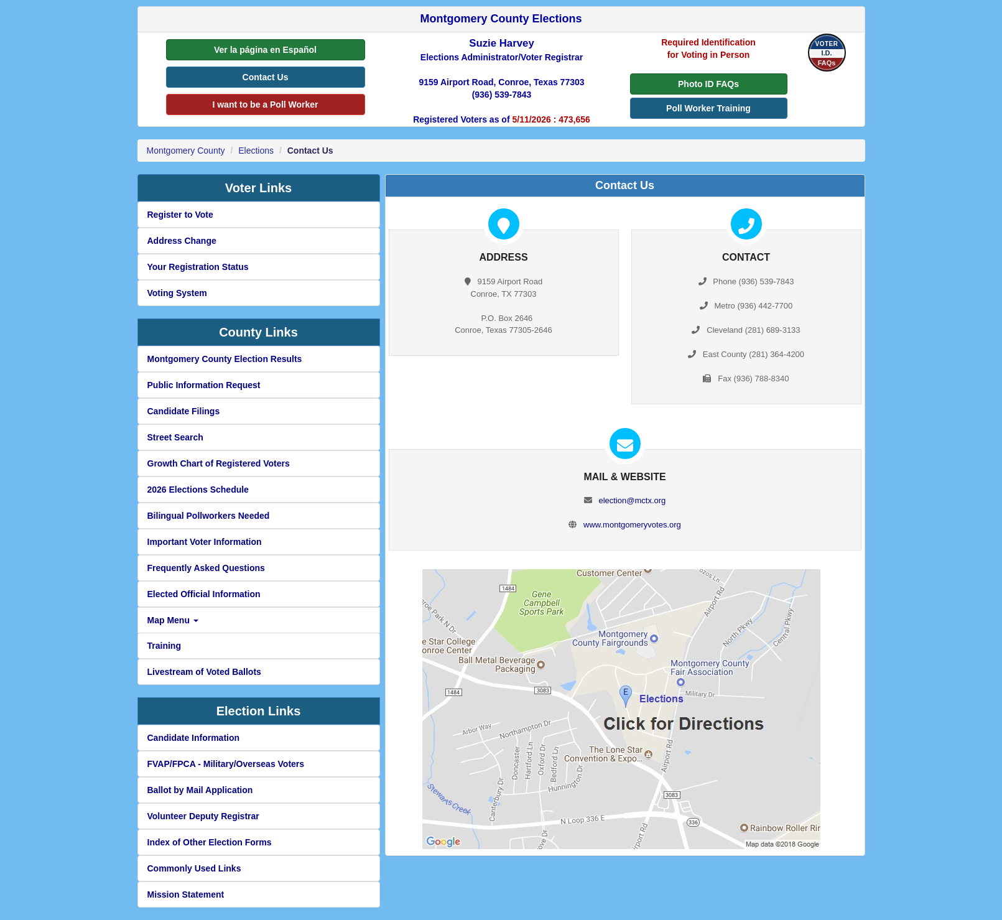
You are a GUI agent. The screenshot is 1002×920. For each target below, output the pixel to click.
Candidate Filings (183, 411)
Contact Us (266, 77)
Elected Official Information (204, 594)
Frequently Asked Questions (206, 568)
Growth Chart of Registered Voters (218, 463)
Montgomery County (186, 151)
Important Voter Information (204, 542)
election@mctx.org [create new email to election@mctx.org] (632, 500)
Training (164, 646)
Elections (256, 151)
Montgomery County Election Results (224, 359)
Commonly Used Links (194, 868)
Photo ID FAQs (708, 84)
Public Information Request (204, 385)
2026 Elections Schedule (198, 490)
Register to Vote (180, 215)
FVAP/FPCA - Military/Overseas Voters (226, 764)
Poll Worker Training (708, 108)
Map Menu (172, 620)
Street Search (175, 437)
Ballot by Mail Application (200, 790)
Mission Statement (186, 894)
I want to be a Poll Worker (265, 104)
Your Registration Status (198, 267)
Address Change (181, 241)
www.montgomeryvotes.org (632, 524)
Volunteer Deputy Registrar (203, 816)
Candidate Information (193, 738)
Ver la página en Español (265, 50)
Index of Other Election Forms (209, 842)
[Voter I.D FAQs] (827, 53)
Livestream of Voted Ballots (204, 672)
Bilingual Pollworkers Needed (208, 516)
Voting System (177, 293)
